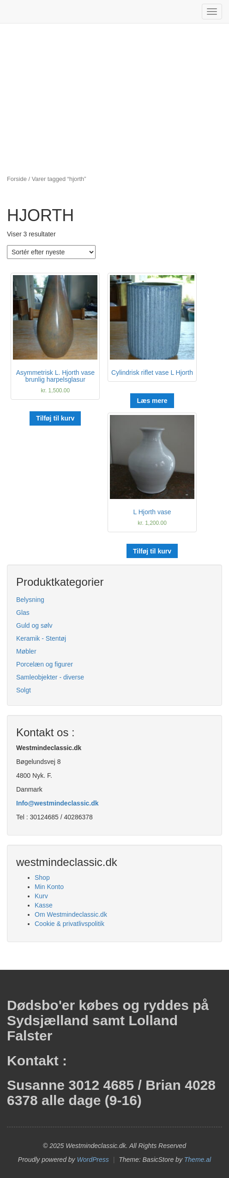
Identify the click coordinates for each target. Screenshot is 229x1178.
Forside (17, 178)
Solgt (23, 690)
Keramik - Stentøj (41, 638)
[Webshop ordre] (51, 252)
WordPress (93, 1159)
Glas (23, 612)
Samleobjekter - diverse (50, 677)
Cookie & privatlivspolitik (69, 923)
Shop (42, 877)
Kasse (44, 905)
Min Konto (49, 886)
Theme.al (197, 1159)
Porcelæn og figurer (44, 664)
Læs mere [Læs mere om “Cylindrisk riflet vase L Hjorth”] (152, 400)
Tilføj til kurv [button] (55, 418)
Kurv (41, 896)
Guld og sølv (34, 625)
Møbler (26, 651)
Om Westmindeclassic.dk (71, 914)
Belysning (30, 599)
